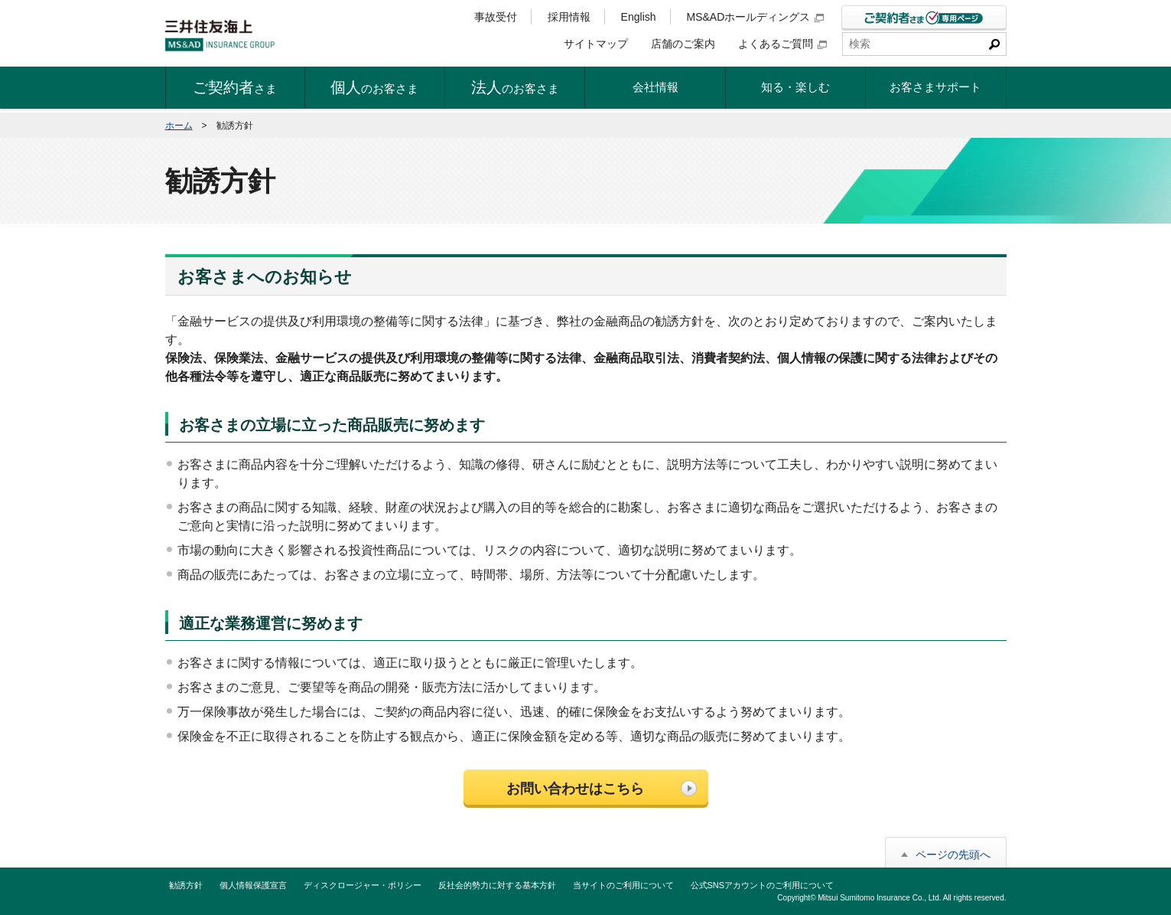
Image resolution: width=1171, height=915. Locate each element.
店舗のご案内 (683, 44)
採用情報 (569, 17)
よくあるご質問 (782, 44)
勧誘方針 (186, 885)
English (638, 17)
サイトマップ (596, 44)
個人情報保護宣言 (253, 885)
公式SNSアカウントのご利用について (762, 885)
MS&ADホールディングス (756, 17)
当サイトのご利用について (623, 885)
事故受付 (495, 17)
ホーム (179, 125)
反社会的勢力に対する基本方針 (497, 885)
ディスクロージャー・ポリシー (362, 885)
